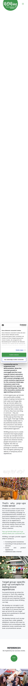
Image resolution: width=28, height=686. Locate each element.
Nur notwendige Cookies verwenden (14, 359)
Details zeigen (19, 350)
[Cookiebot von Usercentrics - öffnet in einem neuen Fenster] (20, 325)
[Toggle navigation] (23, 4)
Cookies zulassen (14, 354)
